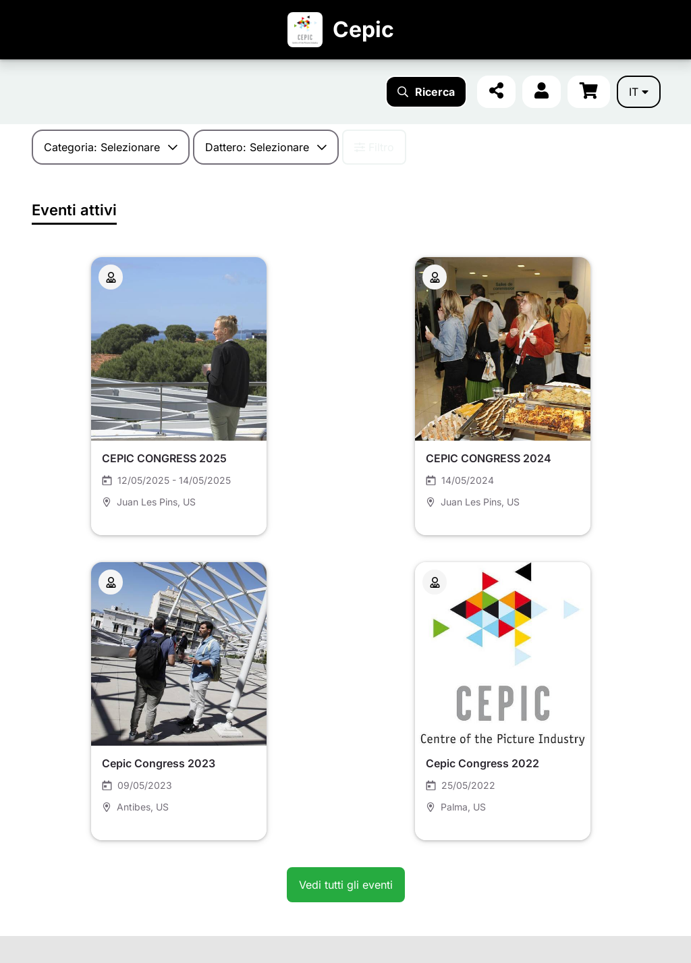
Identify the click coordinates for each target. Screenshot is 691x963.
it (638, 92)
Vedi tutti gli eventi (346, 884)
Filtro (374, 147)
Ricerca (426, 92)
